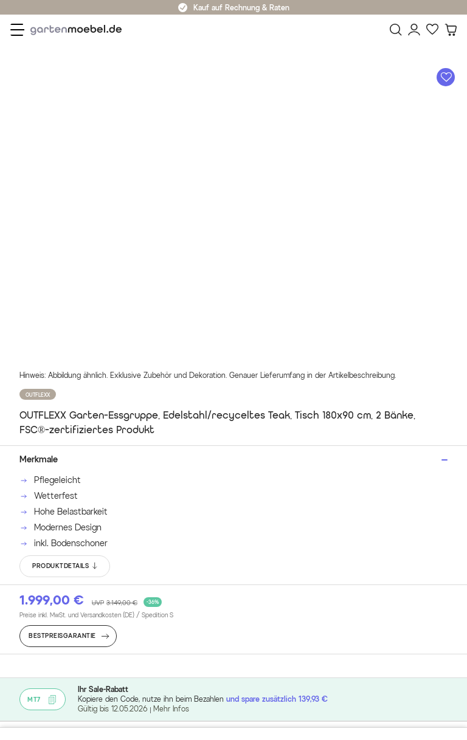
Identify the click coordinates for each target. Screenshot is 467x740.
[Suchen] (396, 30)
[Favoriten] (432, 30)
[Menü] (17, 30)
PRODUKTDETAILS (65, 566)
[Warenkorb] (451, 30)
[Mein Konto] (414, 30)
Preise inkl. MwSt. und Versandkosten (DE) (96, 615)
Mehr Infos (171, 708)
